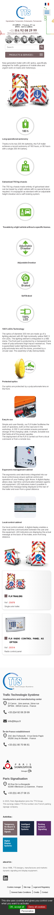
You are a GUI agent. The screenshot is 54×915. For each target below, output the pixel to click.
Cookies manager (14, 894)
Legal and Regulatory (41, 894)
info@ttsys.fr (14, 730)
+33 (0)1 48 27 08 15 (19, 803)
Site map (27, 894)
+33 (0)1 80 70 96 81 (19, 754)
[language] (47, 4)
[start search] (41, 47)
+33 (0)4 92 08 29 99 (19, 721)
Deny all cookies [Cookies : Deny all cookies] (37, 907)
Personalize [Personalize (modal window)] (27, 911)
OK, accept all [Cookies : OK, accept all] (17, 907)
